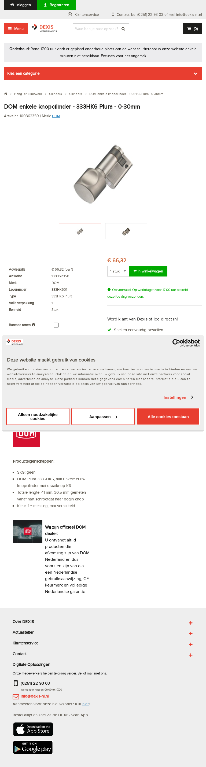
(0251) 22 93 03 (35, 683)
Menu (19, 28)
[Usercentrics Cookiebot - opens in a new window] (176, 343)
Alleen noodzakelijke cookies (38, 416)
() (196, 28)
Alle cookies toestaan (168, 416)
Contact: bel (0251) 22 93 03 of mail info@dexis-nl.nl (159, 14)
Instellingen (175, 397)
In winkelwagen (148, 271)
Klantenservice (87, 14)
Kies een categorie (23, 73)
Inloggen (23, 5)
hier (85, 704)
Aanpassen (103, 416)
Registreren (59, 5)
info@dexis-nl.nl (35, 696)
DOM (56, 115)
